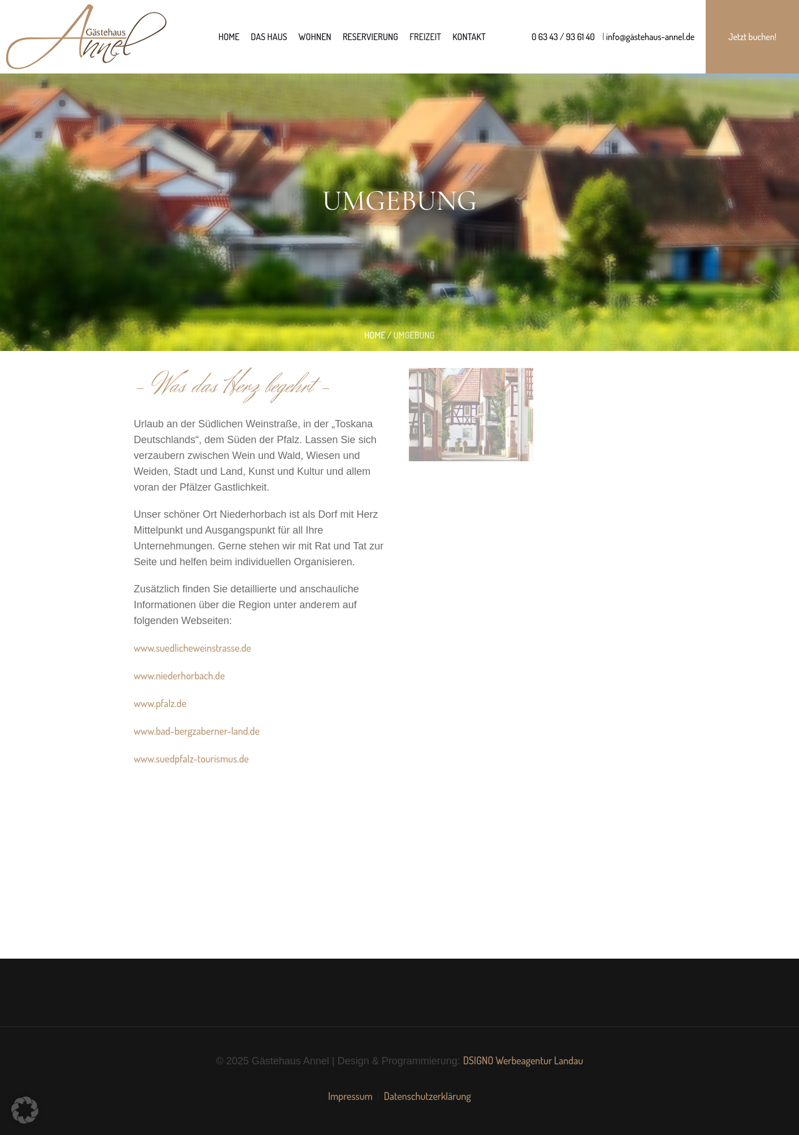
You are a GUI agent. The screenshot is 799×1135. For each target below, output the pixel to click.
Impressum (350, 1096)
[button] (25, 1110)
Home (374, 335)
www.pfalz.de (159, 703)
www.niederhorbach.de (178, 675)
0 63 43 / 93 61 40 (563, 36)
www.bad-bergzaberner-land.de (196, 731)
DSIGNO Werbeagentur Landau (523, 1060)
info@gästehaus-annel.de (649, 36)
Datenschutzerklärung (427, 1096)
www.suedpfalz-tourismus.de (191, 758)
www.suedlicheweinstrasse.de (192, 648)
